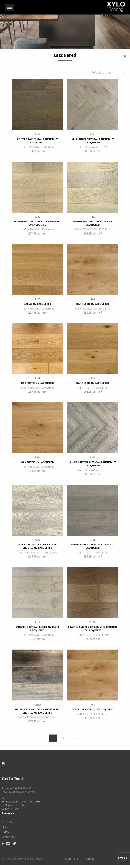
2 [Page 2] (63, 738)
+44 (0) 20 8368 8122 (21, 788)
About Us (7, 822)
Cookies (90, 859)
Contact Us (8, 837)
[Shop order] (108, 72)
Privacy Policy (72, 859)
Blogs (5, 827)
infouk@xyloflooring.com (22, 792)
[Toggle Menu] (9, 7)
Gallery (5, 832)
